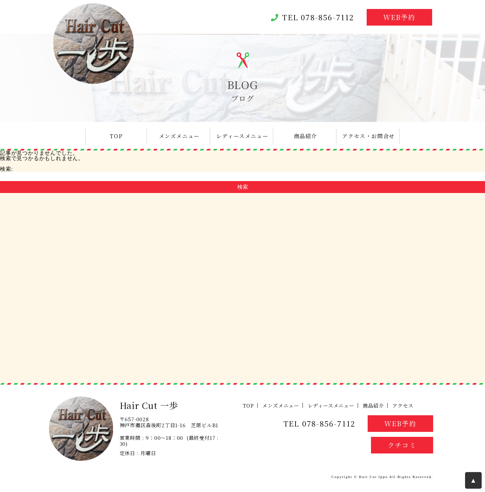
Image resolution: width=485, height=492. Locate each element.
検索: (6, 169)
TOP (116, 136)
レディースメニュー (242, 136)
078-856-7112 (327, 17)
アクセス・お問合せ (368, 136)
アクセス (402, 405)
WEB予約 (399, 17)
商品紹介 (305, 136)
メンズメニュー (179, 136)
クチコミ (402, 445)
